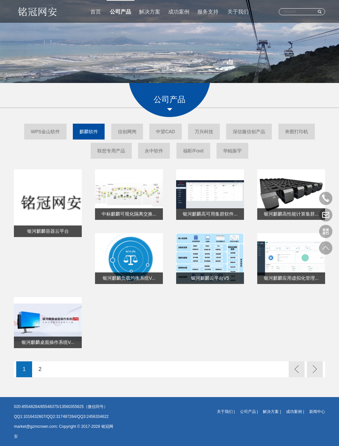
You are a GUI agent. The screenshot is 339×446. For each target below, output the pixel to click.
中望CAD (165, 131)
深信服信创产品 (249, 131)
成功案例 (178, 12)
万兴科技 (204, 131)
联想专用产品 (111, 150)
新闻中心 (317, 411)
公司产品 (120, 12)
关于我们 (238, 12)
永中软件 (154, 150)
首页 (95, 12)
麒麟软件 (88, 131)
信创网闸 (127, 131)
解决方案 (149, 12)
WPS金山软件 (45, 131)
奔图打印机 (296, 131)
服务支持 (207, 12)
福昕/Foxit (193, 150)
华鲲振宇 (232, 150)
